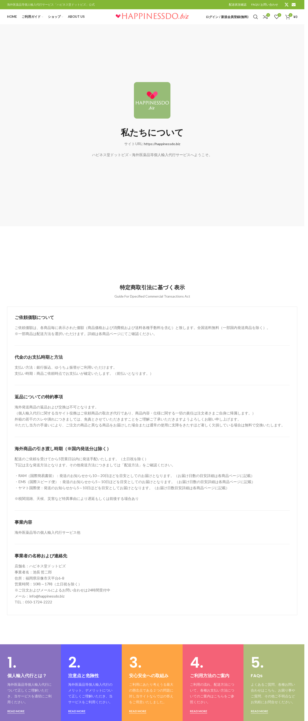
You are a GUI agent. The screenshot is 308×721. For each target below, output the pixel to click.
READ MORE (16, 717)
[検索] (256, 20)
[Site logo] (152, 20)
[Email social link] (293, 5)
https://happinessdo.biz (162, 150)
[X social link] (286, 5)
